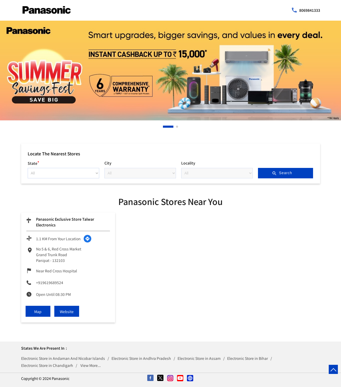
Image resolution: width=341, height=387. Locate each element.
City (107, 163)
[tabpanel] (170, 70)
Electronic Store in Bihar (247, 358)
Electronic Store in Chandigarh (47, 365)
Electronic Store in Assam (199, 358)
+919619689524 (49, 282)
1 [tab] (164, 126)
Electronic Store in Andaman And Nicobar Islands (63, 358)
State (33, 162)
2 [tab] (177, 126)
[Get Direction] (87, 238)
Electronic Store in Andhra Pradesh (141, 358)
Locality (188, 163)
